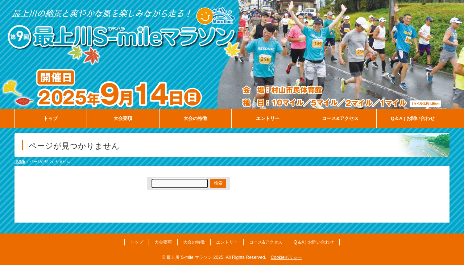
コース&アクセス (265, 242)
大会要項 (163, 242)
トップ (136, 242)
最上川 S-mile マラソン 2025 (194, 257)
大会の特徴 (194, 242)
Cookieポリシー (286, 257)
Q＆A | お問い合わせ (314, 242)
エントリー (227, 242)
